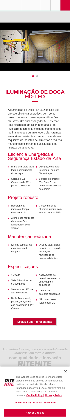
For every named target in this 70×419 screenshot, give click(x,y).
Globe (26, 5)
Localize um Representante (34, 321)
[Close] (65, 371)
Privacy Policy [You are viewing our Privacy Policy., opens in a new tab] (53, 395)
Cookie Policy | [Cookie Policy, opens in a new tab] (35, 395)
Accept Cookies (35, 412)
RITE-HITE (10, 5)
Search (55, 5)
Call (46, 5)
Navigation (65, 5)
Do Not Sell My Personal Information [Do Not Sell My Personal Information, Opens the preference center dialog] (35, 402)
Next (58, 47)
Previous (11, 47)
